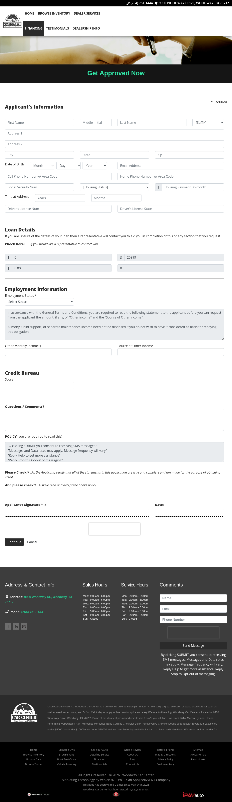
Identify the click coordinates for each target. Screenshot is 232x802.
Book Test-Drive (66, 759)
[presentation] (114, 529)
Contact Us (132, 764)
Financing (34, 28)
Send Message (193, 645)
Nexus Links (198, 759)
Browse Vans (66, 754)
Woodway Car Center (138, 775)
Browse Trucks (33, 764)
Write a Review (132, 750)
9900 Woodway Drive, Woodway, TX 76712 (192, 3)
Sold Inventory (165, 764)
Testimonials (58, 28)
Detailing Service (99, 754)
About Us (132, 754)
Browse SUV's (67, 750)
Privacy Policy (165, 759)
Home (30, 13)
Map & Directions (165, 754)
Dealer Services (88, 13)
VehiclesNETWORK (113, 780)
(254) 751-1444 (139, 3)
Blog (132, 759)
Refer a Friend (165, 750)
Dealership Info (87, 28)
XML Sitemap (198, 754)
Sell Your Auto (99, 750)
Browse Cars (33, 759)
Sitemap (198, 750)
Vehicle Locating (66, 764)
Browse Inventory (55, 13)
